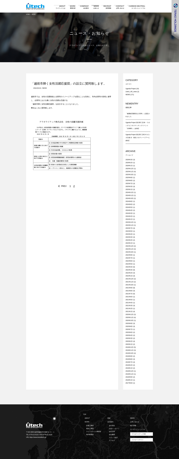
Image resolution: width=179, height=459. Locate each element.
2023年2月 (129, 240)
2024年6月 (129, 204)
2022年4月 (129, 267)
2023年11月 (130, 225)
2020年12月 (130, 314)
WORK (87, 422)
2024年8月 (129, 201)
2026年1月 (129, 165)
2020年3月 (129, 338)
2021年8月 (129, 291)
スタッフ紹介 (113, 437)
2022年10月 (130, 252)
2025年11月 (130, 171)
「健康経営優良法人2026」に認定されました (138, 115)
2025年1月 (129, 189)
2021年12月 (130, 279)
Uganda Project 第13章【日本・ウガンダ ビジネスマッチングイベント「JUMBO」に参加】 (138, 125)
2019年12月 (130, 347)
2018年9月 (129, 377)
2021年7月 (129, 294)
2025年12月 (130, 168)
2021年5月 (129, 300)
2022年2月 (129, 273)
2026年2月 (129, 163)
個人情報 (133, 425)
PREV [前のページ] (64, 186)
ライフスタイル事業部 (93, 431)
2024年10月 (130, 198)
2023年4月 (129, 234)
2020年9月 (129, 323)
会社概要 (112, 434)
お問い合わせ (134, 422)
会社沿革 (112, 431)
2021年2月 (129, 308)
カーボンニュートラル (137, 429)
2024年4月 (129, 210)
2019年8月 (129, 359)
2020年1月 (129, 344)
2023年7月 (129, 228)
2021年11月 (130, 282)
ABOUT (87, 418)
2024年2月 (129, 216)
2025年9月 (129, 177)
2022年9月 (129, 255)
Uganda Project (131, 89)
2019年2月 (129, 365)
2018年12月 (130, 371)
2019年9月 (129, 356)
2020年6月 (129, 332)
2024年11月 (130, 195)
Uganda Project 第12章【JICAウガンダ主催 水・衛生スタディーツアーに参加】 (138, 137)
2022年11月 (130, 249)
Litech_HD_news (131, 91)
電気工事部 (90, 428)
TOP (84, 414)
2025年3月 (129, 186)
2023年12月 (130, 222)
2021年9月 (129, 288)
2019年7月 (129, 362)
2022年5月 (129, 264)
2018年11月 (130, 374)
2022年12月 (130, 246)
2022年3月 (129, 270)
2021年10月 (130, 285)
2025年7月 (129, 183)
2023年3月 (129, 237)
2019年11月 (130, 350)
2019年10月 (130, 353)
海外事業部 (90, 434)
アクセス (112, 440)
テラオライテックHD (139, 434)
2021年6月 (129, 297)
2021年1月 (129, 311)
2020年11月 (130, 317)
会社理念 (112, 425)
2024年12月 (130, 192)
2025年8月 (129, 180)
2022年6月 (129, 261)
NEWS (44, 88)
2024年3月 (129, 213)
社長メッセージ (114, 428)
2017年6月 (129, 383)
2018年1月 (129, 380)
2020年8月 (129, 326)
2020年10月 (130, 320)
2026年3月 (129, 160)
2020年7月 (129, 329)
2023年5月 (129, 231)
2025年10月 (130, 174)
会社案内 (110, 422)
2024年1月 (129, 219)
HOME (28, 14)
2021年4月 (129, 303)
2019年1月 (129, 368)
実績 (108, 418)
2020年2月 (129, 341)
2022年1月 (129, 276)
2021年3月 (129, 305)
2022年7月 (129, 258)
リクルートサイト (138, 440)
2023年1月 (129, 243)
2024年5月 (129, 207)
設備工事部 (90, 425)
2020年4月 (129, 335)
